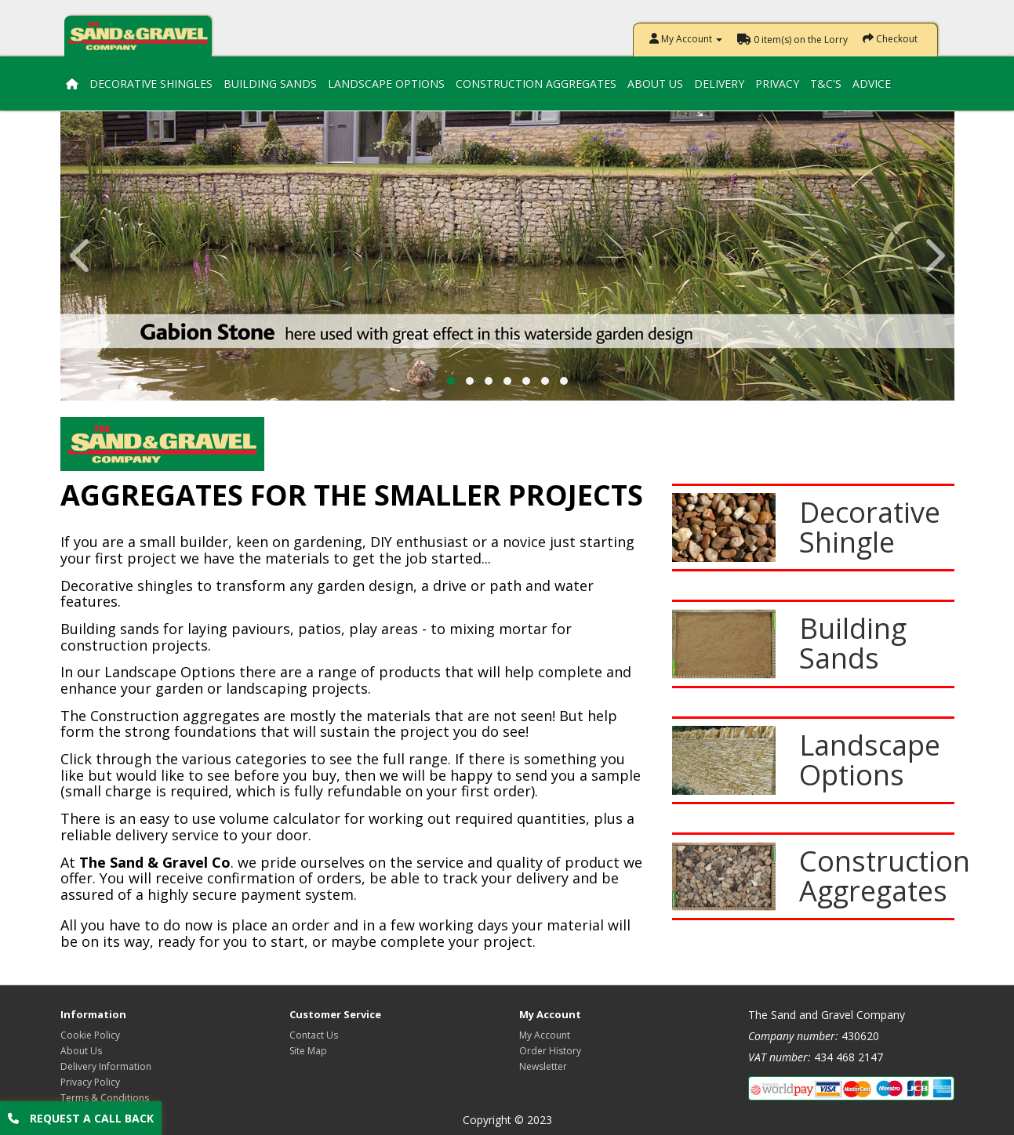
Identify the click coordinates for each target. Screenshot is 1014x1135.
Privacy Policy (90, 1082)
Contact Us (313, 1035)
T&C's (825, 83)
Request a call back (81, 1118)
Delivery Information (105, 1066)
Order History (550, 1050)
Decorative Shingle (869, 527)
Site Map (308, 1050)
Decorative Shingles (151, 83)
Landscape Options (386, 83)
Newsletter (543, 1066)
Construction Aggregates (536, 83)
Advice (871, 83)
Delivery (719, 83)
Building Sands (270, 83)
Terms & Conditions (104, 1097)
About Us (655, 83)
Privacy (777, 83)
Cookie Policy (90, 1035)
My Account (544, 1035)
